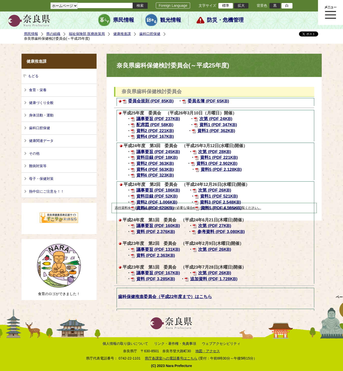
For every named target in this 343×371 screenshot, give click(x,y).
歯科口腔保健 (149, 34)
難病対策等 (38, 166)
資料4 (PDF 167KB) (155, 136)
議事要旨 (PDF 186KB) (158, 190)
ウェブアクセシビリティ (221, 344)
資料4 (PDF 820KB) (155, 208)
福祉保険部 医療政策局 (87, 34)
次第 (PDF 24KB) (215, 118)
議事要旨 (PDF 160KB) (158, 225)
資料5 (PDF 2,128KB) (221, 169)
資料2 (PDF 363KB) (155, 163)
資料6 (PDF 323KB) (155, 175)
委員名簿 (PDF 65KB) (208, 101)
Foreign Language (173, 5)
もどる (33, 76)
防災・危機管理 (225, 20)
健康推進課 (122, 34)
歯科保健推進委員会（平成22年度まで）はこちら (165, 296)
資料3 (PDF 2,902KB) (216, 163)
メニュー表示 (330, 12)
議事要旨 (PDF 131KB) (158, 249)
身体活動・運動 (41, 115)
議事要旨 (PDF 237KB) (158, 118)
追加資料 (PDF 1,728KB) (213, 279)
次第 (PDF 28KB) (214, 151)
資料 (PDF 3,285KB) (155, 279)
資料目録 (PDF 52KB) (157, 196)
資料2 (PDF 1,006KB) (156, 202)
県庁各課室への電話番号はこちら (171, 358)
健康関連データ (41, 141)
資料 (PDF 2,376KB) (155, 231)
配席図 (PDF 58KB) (155, 124)
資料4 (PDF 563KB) (155, 169)
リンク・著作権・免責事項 (175, 344)
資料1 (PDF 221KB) (219, 157)
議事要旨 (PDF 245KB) (158, 151)
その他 (34, 153)
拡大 (241, 5)
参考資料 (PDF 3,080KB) (221, 231)
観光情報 (170, 20)
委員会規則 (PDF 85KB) (151, 101)
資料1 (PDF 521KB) (219, 196)
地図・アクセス (207, 351)
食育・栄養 (38, 90)
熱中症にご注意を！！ (46, 191)
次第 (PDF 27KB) (214, 225)
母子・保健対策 (41, 179)
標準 (225, 5)
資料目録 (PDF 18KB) (157, 157)
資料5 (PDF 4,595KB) (221, 208)
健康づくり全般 (41, 103)
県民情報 (123, 20)
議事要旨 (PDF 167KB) (158, 273)
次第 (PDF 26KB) (214, 190)
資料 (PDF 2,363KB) (155, 255)
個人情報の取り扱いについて (125, 344)
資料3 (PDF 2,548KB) (220, 202)
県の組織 (53, 34)
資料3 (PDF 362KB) (216, 130)
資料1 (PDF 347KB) (218, 124)
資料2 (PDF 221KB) (155, 130)
